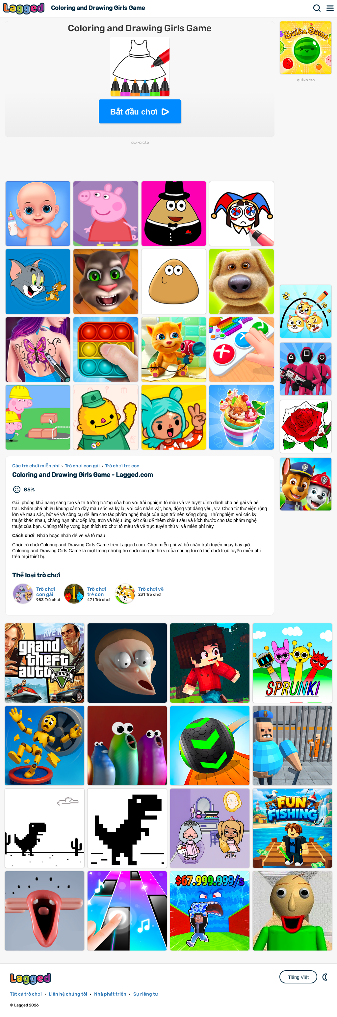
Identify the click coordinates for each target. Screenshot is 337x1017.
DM (325, 976)
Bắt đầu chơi (134, 111)
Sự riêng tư (145, 994)
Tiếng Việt (298, 977)
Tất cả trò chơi (26, 994)
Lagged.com (31, 978)
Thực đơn (330, 8)
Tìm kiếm (317, 8)
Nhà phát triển (110, 994)
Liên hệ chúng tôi (68, 994)
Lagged (24, 8)
